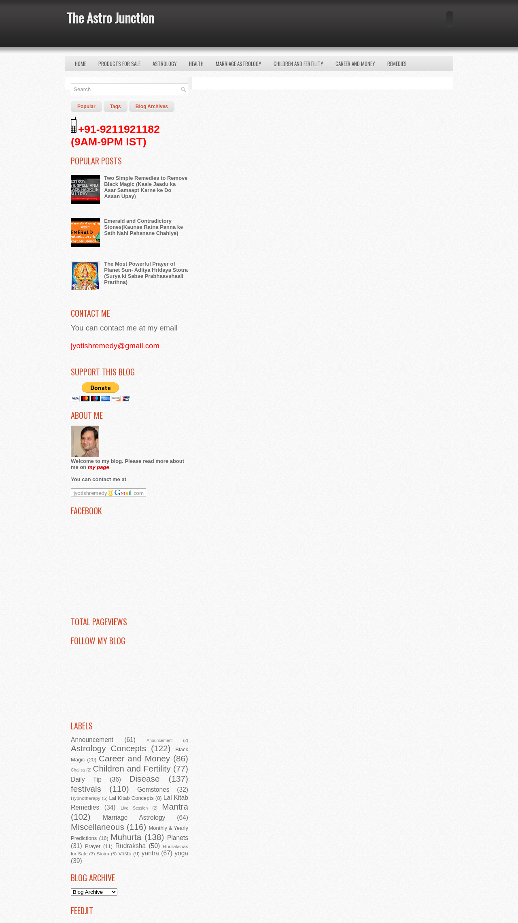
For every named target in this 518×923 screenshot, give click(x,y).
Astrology (165, 64)
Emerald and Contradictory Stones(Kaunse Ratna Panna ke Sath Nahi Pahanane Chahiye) (143, 227)
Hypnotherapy (85, 798)
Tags (115, 106)
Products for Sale (119, 64)
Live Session (134, 808)
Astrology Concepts (108, 748)
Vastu (125, 854)
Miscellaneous (97, 826)
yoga (181, 853)
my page (98, 467)
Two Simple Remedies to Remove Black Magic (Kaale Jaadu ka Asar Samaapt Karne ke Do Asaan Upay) (145, 187)
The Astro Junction (110, 17)
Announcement (92, 739)
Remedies (397, 64)
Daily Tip (86, 779)
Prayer (92, 846)
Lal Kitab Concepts (131, 798)
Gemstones (153, 789)
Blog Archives (152, 106)
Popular (86, 106)
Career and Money (355, 64)
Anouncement (159, 740)
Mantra (175, 806)
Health (196, 64)
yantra (150, 853)
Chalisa (78, 770)
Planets (177, 837)
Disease (144, 778)
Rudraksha (130, 845)
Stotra (103, 853)
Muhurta (125, 837)
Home (80, 64)
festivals (86, 788)
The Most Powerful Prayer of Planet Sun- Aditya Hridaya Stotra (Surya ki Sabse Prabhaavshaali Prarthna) (146, 273)
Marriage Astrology (238, 64)
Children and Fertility (298, 64)
